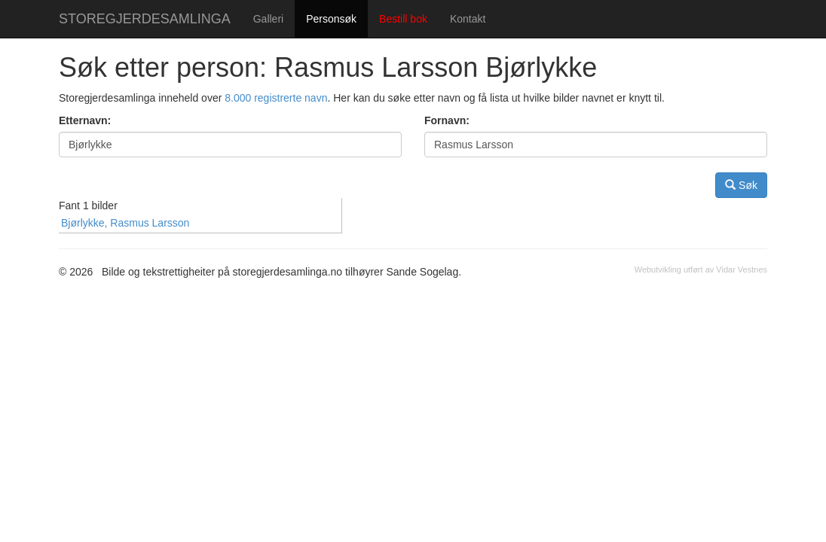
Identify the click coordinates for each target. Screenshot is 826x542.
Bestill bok (403, 19)
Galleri (268, 19)
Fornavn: (447, 120)
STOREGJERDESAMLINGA (145, 18)
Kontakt (467, 19)
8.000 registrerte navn (276, 98)
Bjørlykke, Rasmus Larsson (125, 223)
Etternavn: (85, 120)
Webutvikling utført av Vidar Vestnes (701, 269)
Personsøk (331, 19)
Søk (741, 184)
